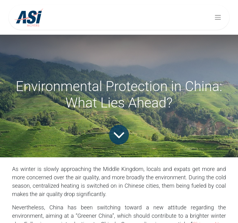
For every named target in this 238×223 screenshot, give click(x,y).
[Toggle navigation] (217, 17)
